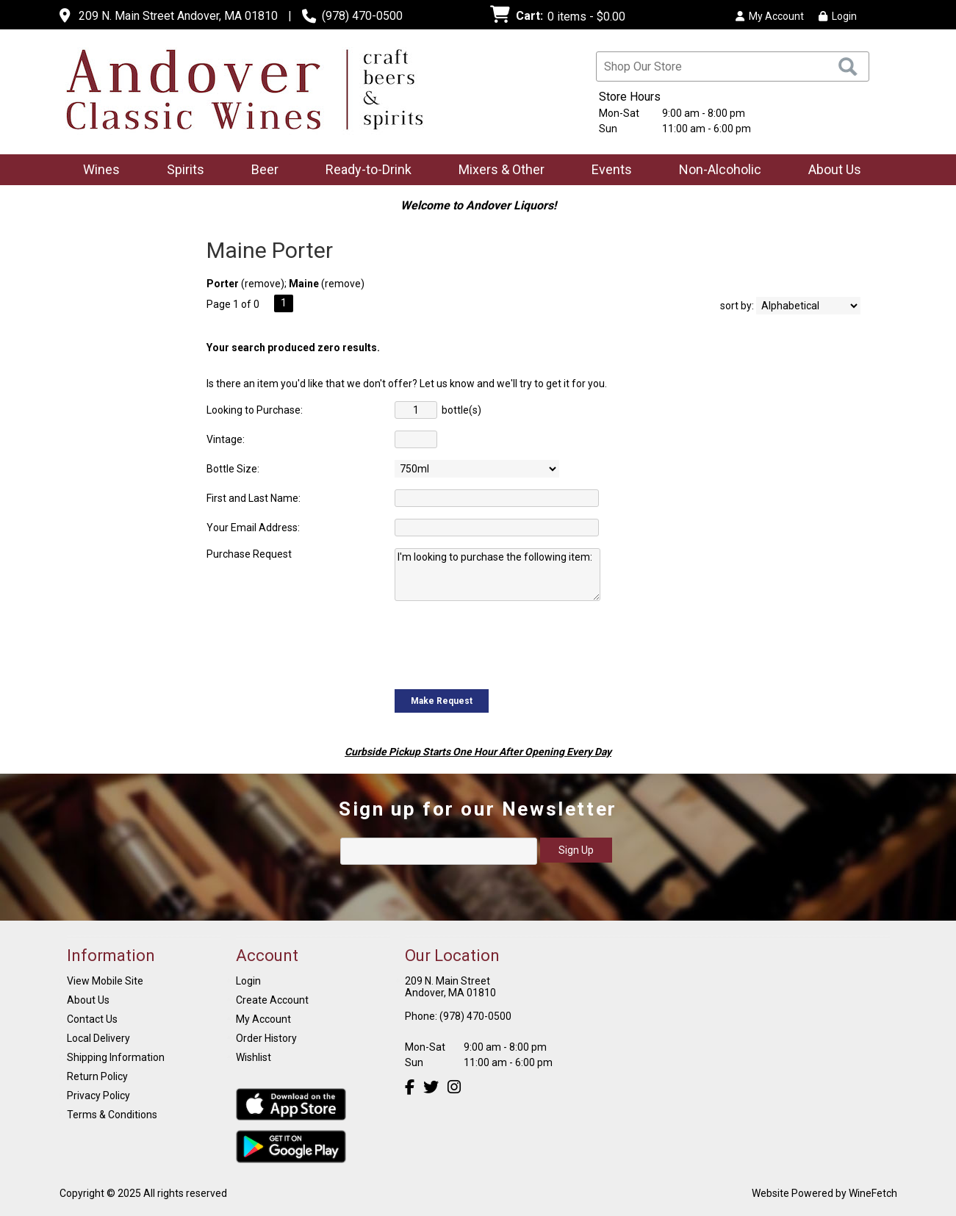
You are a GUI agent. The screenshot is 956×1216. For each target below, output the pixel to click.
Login (838, 16)
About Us (830, 171)
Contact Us (92, 1019)
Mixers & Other (496, 171)
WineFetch (873, 1193)
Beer (260, 171)
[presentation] (506, 643)
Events (612, 169)
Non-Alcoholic (715, 171)
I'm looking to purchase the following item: (497, 574)
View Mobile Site (105, 981)
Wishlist (253, 1057)
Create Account (272, 1000)
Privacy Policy (98, 1095)
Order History (266, 1038)
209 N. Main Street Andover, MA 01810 (178, 16)
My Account (263, 1019)
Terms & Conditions (112, 1114)
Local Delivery (98, 1038)
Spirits (180, 171)
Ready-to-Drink (363, 171)
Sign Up (576, 850)
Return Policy (97, 1076)
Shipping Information (116, 1057)
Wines (97, 171)
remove (263, 283)
